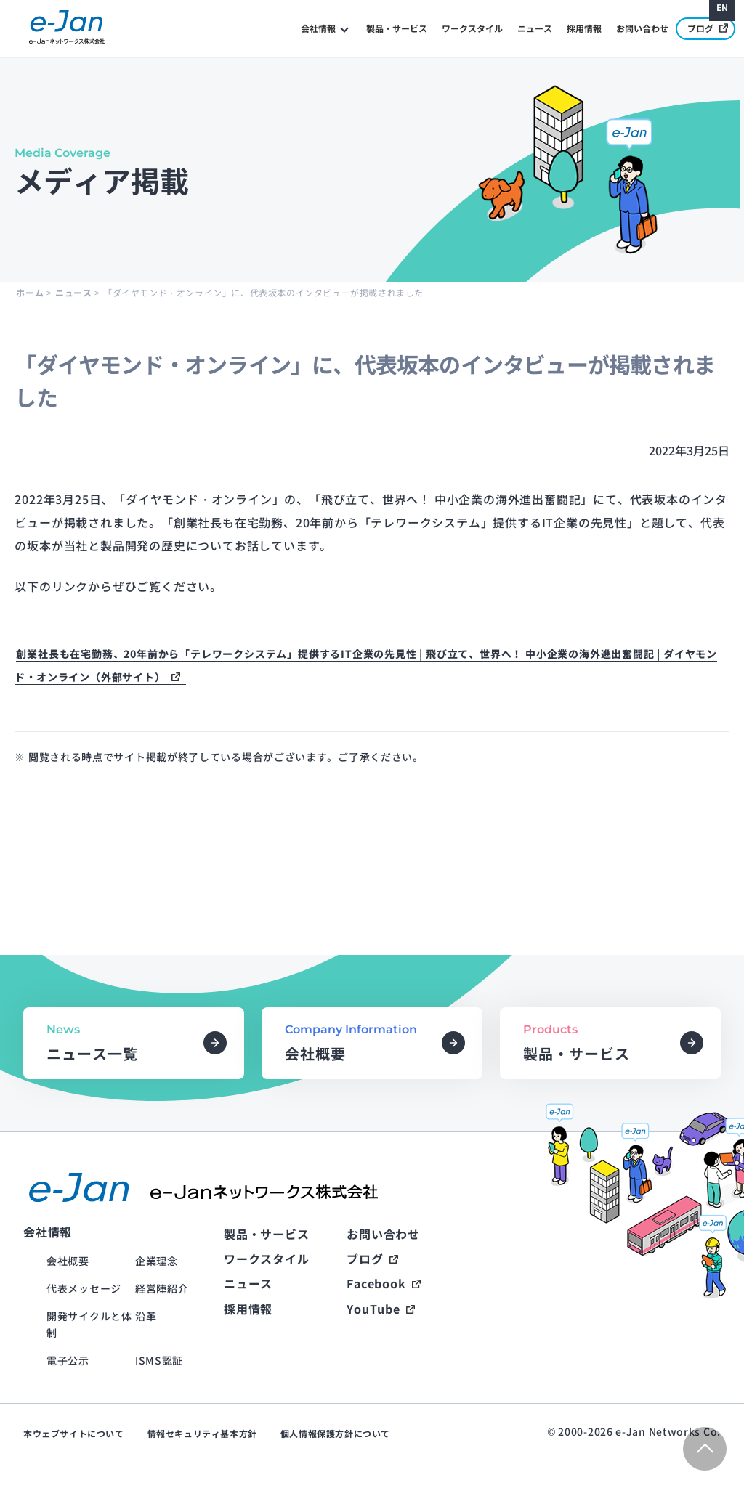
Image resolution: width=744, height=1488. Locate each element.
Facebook (376, 1283)
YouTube (373, 1308)
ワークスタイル (472, 28)
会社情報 (318, 28)
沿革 (145, 1316)
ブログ (707, 27)
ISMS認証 (159, 1360)
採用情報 (584, 28)
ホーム (30, 292)
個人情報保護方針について (335, 1433)
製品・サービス (396, 28)
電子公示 (67, 1360)
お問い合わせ (642, 28)
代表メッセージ (83, 1288)
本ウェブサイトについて (73, 1433)
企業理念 (156, 1260)
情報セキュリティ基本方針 (202, 1433)
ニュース (534, 28)
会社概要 (67, 1260)
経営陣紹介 (162, 1288)
